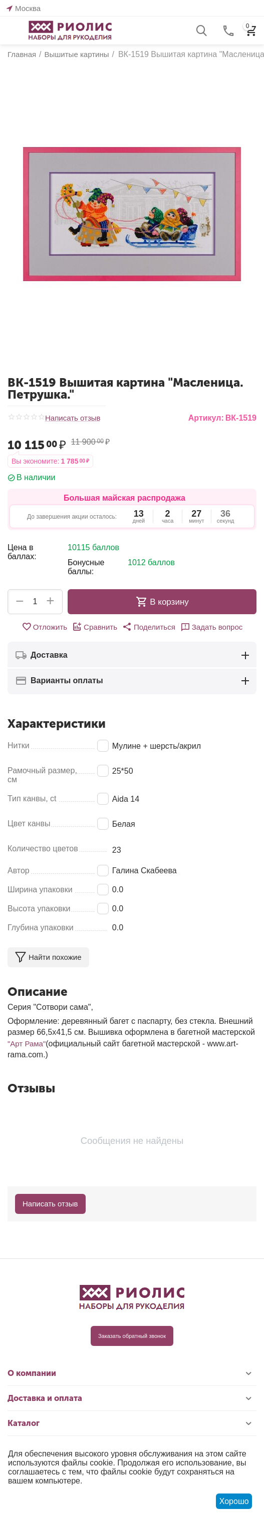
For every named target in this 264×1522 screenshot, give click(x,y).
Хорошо (234, 1501)
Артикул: (206, 418)
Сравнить (94, 627)
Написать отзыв (73, 418)
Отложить (44, 627)
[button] (148, 627)
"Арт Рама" (27, 1043)
